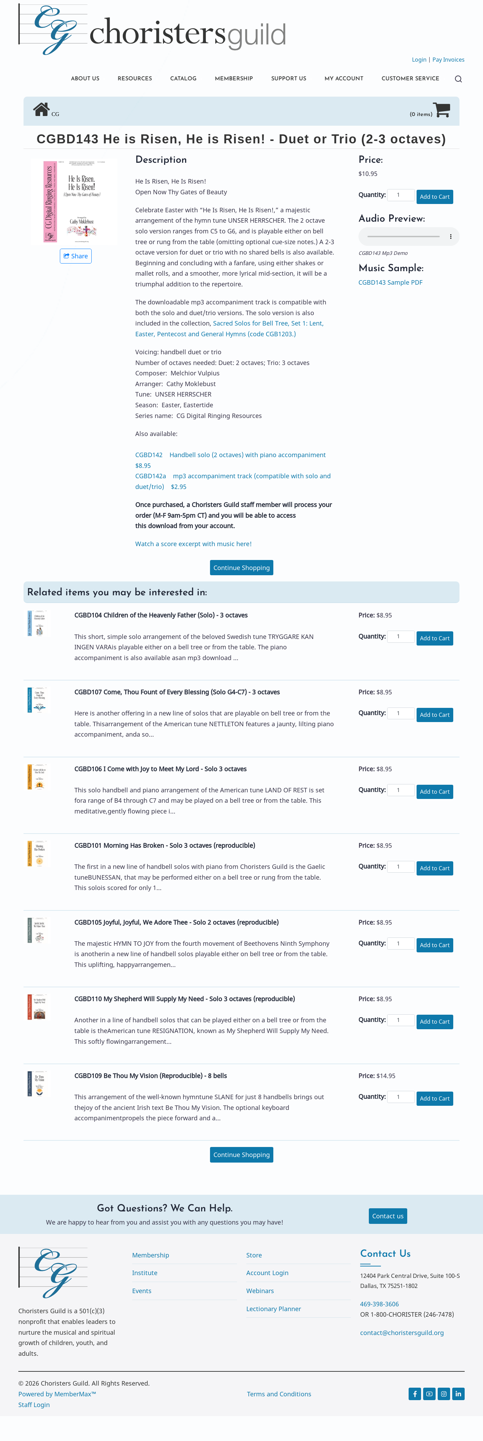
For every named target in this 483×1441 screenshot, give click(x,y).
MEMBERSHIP (215, 79)
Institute (144, 1297)
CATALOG (160, 79)
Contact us (388, 1241)
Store (254, 1280)
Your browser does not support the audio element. (409, 261)
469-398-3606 (379, 1329)
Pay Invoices (448, 59)
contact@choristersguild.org (402, 1357)
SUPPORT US (274, 79)
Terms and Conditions (279, 1419)
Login (419, 59)
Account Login (267, 1297)
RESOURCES (107, 79)
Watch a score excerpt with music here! (193, 568)
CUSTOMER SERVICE (70, 103)
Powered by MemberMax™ (57, 1419)
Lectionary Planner (273, 1333)
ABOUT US (54, 79)
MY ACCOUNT (334, 79)
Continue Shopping (241, 592)
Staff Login (34, 1429)
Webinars (260, 1315)
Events (142, 1315)
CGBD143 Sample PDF (390, 307)
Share (76, 281)
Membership (150, 1280)
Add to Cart (435, 221)
